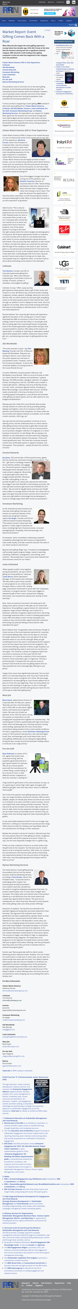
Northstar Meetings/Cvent (38, 731)
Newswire (12, 20)
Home (4, 20)
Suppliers (69, 20)
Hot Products (33, 20)
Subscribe (42, 2)
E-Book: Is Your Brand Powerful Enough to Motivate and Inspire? (65, 69)
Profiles (60, 20)
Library (35, 1283)
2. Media (6, 1176)
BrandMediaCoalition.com (64, 45)
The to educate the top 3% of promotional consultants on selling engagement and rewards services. (24, 1270)
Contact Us (60, 2)
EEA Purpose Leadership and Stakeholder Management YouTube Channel (63, 85)
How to (53, 20)
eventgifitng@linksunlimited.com (15, 1037)
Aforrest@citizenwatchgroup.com (15, 991)
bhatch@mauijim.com (11, 1046)
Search (71, 25)
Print (48, 30)
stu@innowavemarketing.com (14, 1020)
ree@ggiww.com (9, 1029)
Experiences (44, 20)
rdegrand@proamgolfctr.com (14, 1056)
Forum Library (22, 20)
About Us (51, 2)
